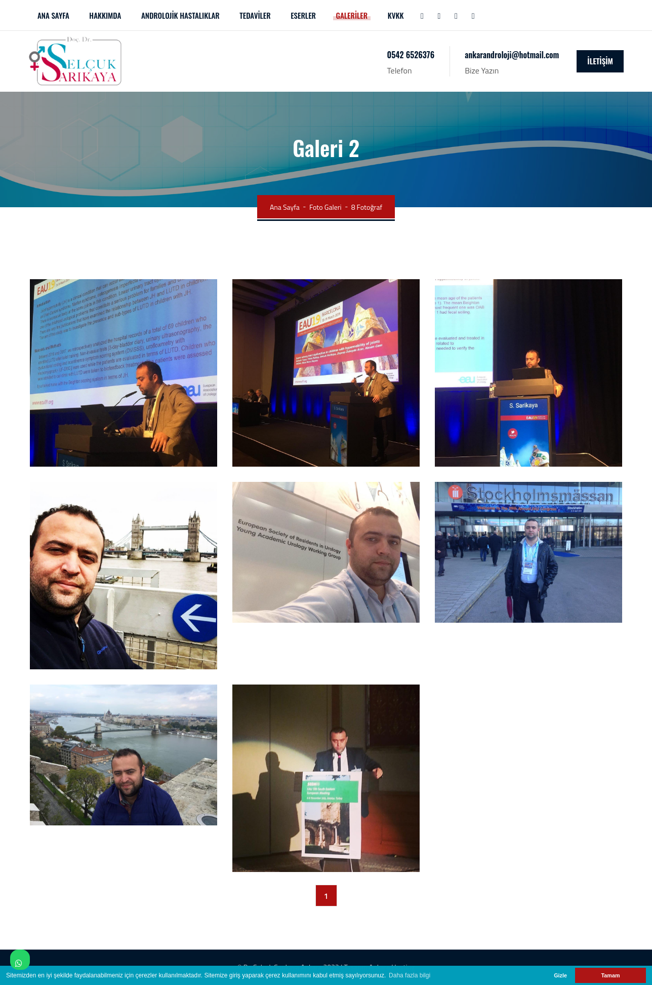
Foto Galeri (325, 207)
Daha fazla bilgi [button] (409, 975)
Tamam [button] (610, 975)
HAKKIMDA (105, 15)
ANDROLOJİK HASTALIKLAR (180, 15)
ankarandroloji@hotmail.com (512, 55)
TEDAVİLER (254, 15)
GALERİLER (352, 15)
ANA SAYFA (53, 15)
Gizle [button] (560, 975)
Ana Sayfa (285, 207)
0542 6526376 (411, 55)
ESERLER (303, 15)
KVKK (396, 15)
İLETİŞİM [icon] (600, 60)
